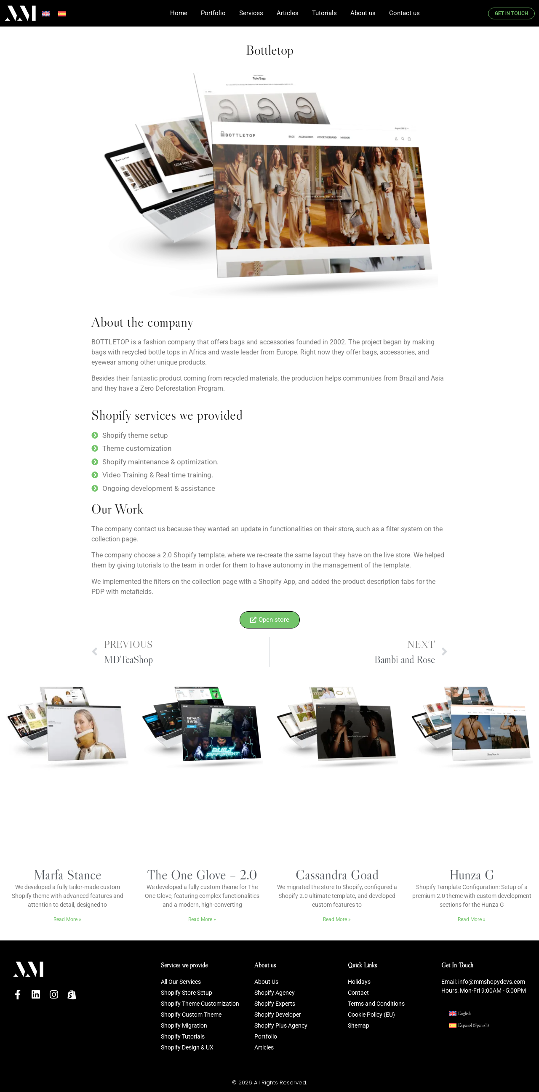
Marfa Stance (67, 874)
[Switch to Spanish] (62, 14)
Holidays (359, 981)
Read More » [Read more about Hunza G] (472, 919)
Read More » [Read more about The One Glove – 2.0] (202, 919)
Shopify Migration (184, 1025)
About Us (266, 981)
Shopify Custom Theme (191, 1014)
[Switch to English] (46, 14)
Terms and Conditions (376, 1003)
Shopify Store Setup (186, 992)
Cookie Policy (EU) (371, 1014)
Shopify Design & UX (187, 1047)
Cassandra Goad (337, 874)
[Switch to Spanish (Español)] (469, 1025)
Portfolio (265, 1036)
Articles (264, 1047)
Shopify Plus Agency (280, 1025)
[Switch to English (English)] (460, 1014)
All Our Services (181, 981)
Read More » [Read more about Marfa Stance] (67, 919)
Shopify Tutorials (183, 1036)
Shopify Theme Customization (200, 1003)
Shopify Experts (274, 1003)
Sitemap (358, 1025)
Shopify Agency (274, 992)
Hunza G (471, 874)
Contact (358, 992)
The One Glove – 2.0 (202, 874)
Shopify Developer (277, 1014)
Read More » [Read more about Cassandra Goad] (337, 919)
